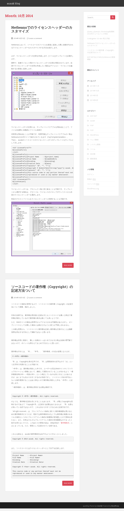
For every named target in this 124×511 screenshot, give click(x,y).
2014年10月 (94, 93)
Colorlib (99, 508)
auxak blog (13, 4)
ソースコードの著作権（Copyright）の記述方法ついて (42, 291)
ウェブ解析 (94, 142)
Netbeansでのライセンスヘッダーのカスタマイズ (41, 32)
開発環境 (93, 161)
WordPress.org (93, 191)
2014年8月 (94, 103)
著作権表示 (65, 425)
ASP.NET (93, 118)
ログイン (90, 177)
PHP (92, 128)
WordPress (94, 137)
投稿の (91, 181)
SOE (91, 133)
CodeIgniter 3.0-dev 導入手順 (98, 41)
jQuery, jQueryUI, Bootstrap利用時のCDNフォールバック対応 (100, 35)
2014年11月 (94, 88)
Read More (68, 268)
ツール (92, 152)
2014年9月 (94, 98)
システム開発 (95, 147)
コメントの (93, 186)
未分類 (92, 156)
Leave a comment (35, 41)
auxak (92, 123)
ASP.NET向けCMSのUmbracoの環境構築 (101, 60)
